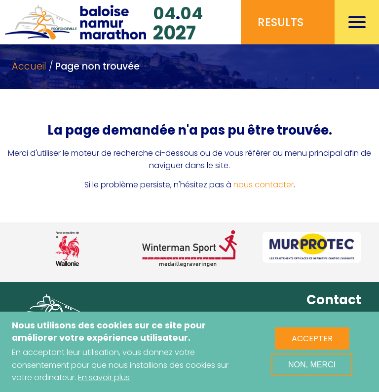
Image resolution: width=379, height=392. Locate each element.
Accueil (29, 66)
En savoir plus (104, 377)
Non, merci (312, 364)
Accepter (312, 338)
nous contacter (263, 184)
